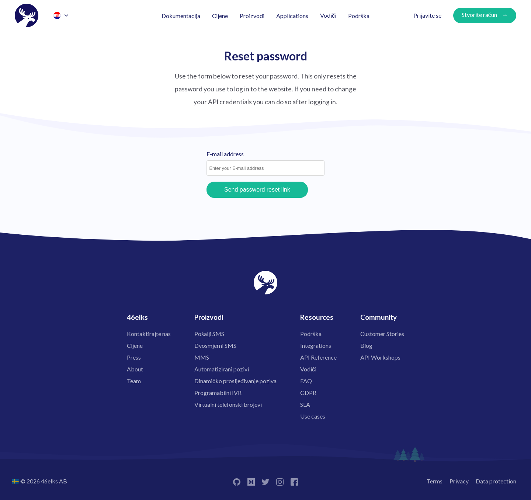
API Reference (318, 357)
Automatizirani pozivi (221, 369)
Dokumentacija (181, 15)
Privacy (459, 481)
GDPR (308, 392)
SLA (305, 404)
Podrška (358, 15)
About (135, 369)
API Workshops (380, 357)
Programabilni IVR (218, 392)
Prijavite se (427, 15)
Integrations (315, 345)
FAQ (306, 380)
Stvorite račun (479, 14)
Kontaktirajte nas (149, 333)
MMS (201, 357)
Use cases (312, 416)
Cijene (220, 15)
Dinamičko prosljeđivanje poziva (235, 380)
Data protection (496, 481)
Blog (366, 345)
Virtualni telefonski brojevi (228, 404)
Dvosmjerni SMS (215, 345)
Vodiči (328, 15)
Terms (434, 481)
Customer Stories (382, 333)
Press (134, 357)
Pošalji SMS (209, 333)
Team (134, 380)
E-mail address (225, 153)
